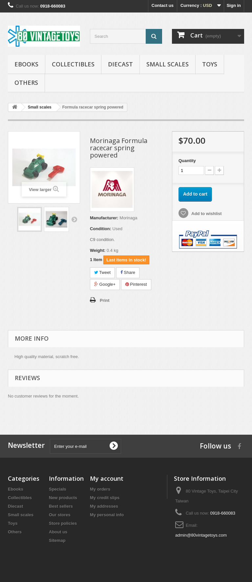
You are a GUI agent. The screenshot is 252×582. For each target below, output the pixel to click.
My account (106, 478)
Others (26, 82)
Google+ (105, 284)
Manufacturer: (104, 217)
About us (58, 531)
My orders (100, 489)
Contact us (163, 5)
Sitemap (57, 540)
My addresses (104, 506)
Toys (209, 64)
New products (63, 497)
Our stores (60, 514)
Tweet (102, 272)
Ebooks (26, 64)
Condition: (100, 228)
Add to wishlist (206, 213)
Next (74, 219)
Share (127, 272)
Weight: (97, 250)
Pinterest (136, 284)
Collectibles (73, 64)
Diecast (120, 64)
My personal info (107, 514)
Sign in (234, 5)
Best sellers (61, 506)
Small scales (167, 64)
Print (105, 300)
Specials (57, 489)
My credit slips (104, 497)
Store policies (63, 523)
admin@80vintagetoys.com (201, 535)
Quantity (187, 160)
